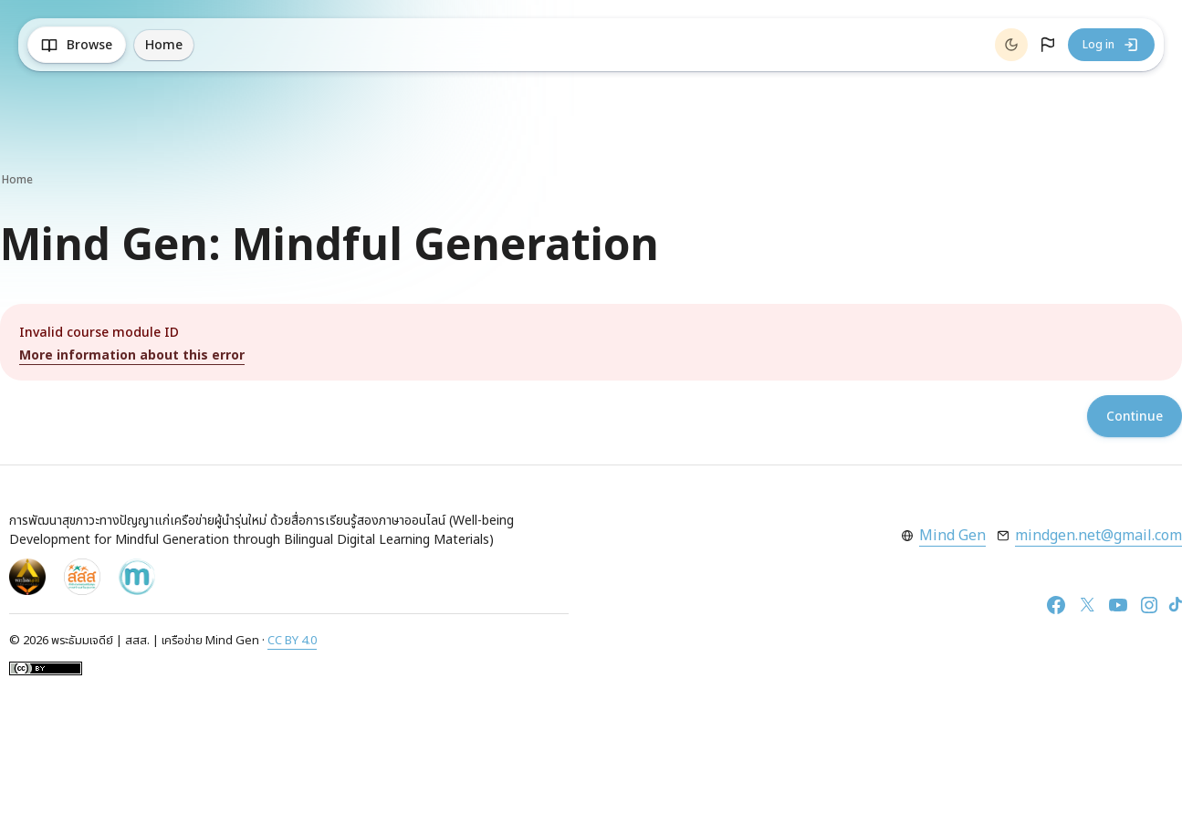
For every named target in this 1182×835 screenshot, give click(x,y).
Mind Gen (952, 536)
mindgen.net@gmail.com (1098, 536)
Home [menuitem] (164, 45)
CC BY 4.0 (292, 640)
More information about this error (132, 355)
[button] (1047, 44)
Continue (1134, 416)
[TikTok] (1175, 605)
